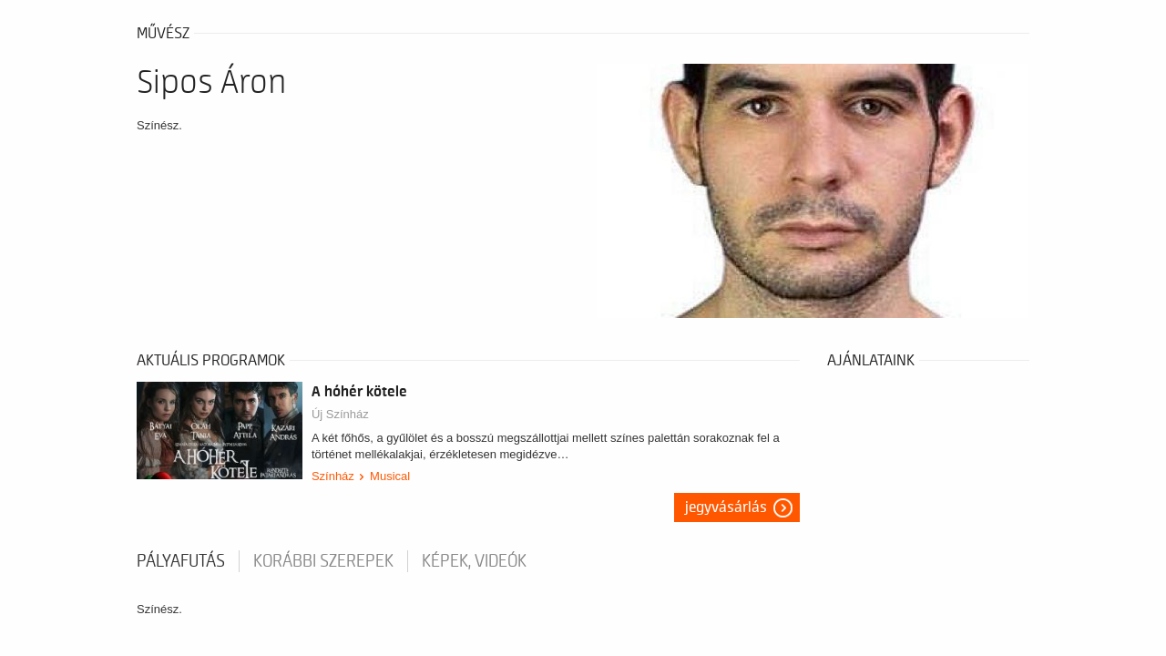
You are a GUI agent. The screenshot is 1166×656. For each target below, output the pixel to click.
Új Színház (340, 414)
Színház (333, 476)
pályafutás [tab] (181, 561)
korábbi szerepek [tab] (323, 561)
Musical (390, 476)
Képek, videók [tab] (474, 561)
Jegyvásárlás (726, 507)
